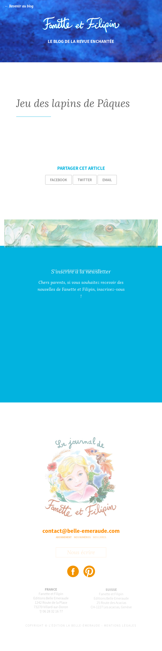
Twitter (85, 179)
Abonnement (64, 537)
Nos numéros (82, 537)
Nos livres (99, 537)
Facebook (58, 179)
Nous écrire (81, 553)
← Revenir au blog (19, 6)
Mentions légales (120, 625)
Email (107, 179)
